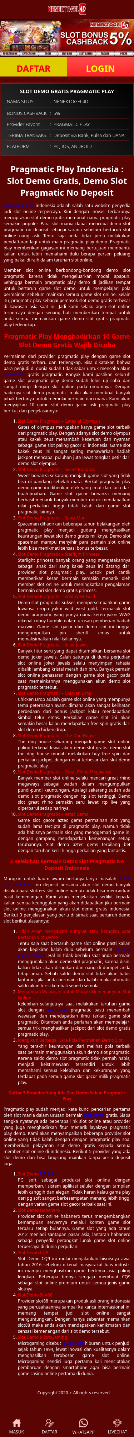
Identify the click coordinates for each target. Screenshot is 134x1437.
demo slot (14, 374)
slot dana (57, 1010)
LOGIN (100, 68)
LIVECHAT (117, 1427)
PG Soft (47, 1174)
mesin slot (73, 1343)
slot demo (94, 1115)
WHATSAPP (84, 1426)
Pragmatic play (19, 205)
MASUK (16, 1427)
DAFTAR (33, 68)
